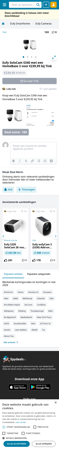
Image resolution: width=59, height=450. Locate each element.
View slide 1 (23, 57)
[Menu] (4, 5)
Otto (33, 323)
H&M (15, 298)
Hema (20, 292)
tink (8, 189)
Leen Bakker (21, 329)
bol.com (28, 304)
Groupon (47, 292)
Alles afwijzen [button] (44, 443)
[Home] (3, 23)
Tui (43, 329)
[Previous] (3, 236)
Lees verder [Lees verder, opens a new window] (20, 422)
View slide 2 (27, 57)
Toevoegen (26, 189)
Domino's (8, 292)
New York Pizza (44, 317)
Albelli (34, 329)
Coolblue (41, 304)
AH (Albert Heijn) (12, 304)
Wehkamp (27, 298)
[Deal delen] (46, 5)
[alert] (29, 424)
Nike (6, 298)
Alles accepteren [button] (16, 443)
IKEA (50, 311)
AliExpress (9, 311)
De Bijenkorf (10, 317)
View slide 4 (36, 57)
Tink (4, 32)
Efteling (22, 311)
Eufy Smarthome (20, 23)
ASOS (6, 323)
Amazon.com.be (10, 240)
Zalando (41, 298)
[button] (29, 438)
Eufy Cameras (43, 23)
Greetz (7, 329)
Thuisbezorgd (36, 311)
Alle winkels (11, 342)
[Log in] (53, 5)
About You (9, 336)
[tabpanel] (29, 311)
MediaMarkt (26, 317)
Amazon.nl (33, 292)
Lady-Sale (11, 89)
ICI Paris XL (45, 323)
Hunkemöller (20, 323)
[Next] (55, 236)
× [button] (55, 402)
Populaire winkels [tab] (13, 273)
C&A (51, 298)
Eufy (34, 240)
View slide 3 (31, 57)
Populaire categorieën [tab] (39, 273)
